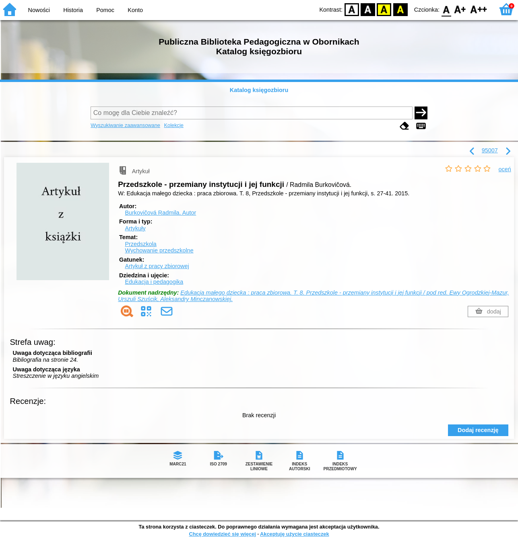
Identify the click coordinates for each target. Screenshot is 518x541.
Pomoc (105, 10)
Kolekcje (174, 125)
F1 (460, 9)
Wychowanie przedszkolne (159, 250)
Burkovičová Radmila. (160, 212)
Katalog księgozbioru (259, 90)
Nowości (39, 10)
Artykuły (135, 228)
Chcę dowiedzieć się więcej (222, 534)
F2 (479, 9)
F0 (446, 9)
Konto (135, 10)
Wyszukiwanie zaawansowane (125, 125)
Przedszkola (140, 244)
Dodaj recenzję (478, 430)
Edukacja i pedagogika (154, 282)
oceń (505, 169)
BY (400, 9)
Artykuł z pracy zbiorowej (157, 266)
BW (368, 9)
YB (384, 9)
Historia (73, 10)
